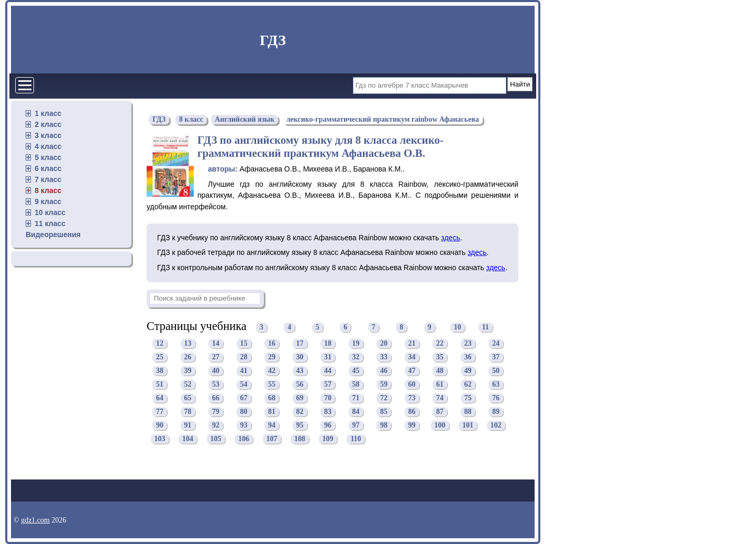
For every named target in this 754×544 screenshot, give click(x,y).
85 (383, 412)
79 (215, 412)
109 (328, 439)
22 (439, 344)
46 (383, 371)
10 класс (50, 212)
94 (271, 426)
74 (439, 398)
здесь (450, 237)
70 (327, 398)
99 (412, 426)
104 (187, 439)
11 (485, 328)
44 (327, 371)
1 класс (48, 113)
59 (383, 385)
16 (271, 344)
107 (272, 439)
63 (496, 385)
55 (271, 385)
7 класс (48, 179)
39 (188, 371)
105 (215, 439)
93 (244, 426)
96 (327, 426)
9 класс (48, 201)
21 (412, 344)
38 (159, 371)
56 (300, 385)
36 (468, 357)
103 (159, 439)
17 (300, 344)
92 (215, 426)
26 (188, 357)
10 (457, 328)
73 (412, 398)
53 (215, 385)
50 (496, 371)
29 (271, 357)
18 (327, 344)
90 (159, 426)
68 (271, 398)
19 (356, 344)
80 (244, 412)
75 (468, 398)
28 (244, 357)
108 (299, 439)
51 (159, 385)
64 (159, 398)
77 (159, 412)
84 (356, 412)
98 (383, 426)
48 (439, 371)
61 (439, 385)
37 (496, 357)
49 (468, 371)
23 (468, 344)
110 (355, 439)
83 (327, 412)
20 (383, 344)
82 (300, 412)
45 (356, 371)
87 (439, 412)
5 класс (48, 157)
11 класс (50, 223)
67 (244, 398)
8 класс (48, 190)
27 (215, 357)
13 (188, 344)
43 (300, 371)
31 (327, 357)
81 (271, 412)
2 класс (48, 124)
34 (412, 357)
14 (215, 344)
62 (468, 385)
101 (467, 426)
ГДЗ (273, 40)
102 (496, 426)
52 (188, 385)
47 (412, 371)
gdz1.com (35, 520)
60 (412, 385)
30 (300, 357)
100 (440, 426)
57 (327, 385)
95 (300, 426)
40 (215, 371)
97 (356, 426)
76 (496, 398)
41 (244, 371)
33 (383, 357)
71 (356, 398)
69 (300, 398)
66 (215, 398)
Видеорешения (53, 234)
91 (188, 426)
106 (243, 439)
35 (439, 357)
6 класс (48, 168)
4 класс (48, 146)
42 (271, 371)
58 (356, 385)
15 (244, 344)
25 (159, 357)
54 (244, 385)
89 (496, 412)
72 (383, 398)
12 (159, 344)
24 (496, 344)
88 (468, 412)
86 (412, 412)
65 (188, 398)
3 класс (48, 135)
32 (356, 357)
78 (188, 412)
